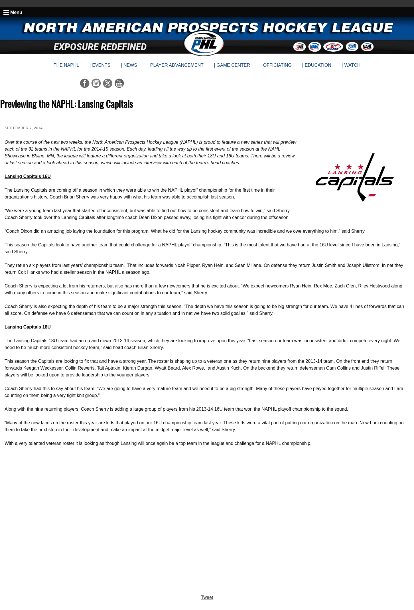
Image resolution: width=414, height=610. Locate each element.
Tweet (207, 597)
